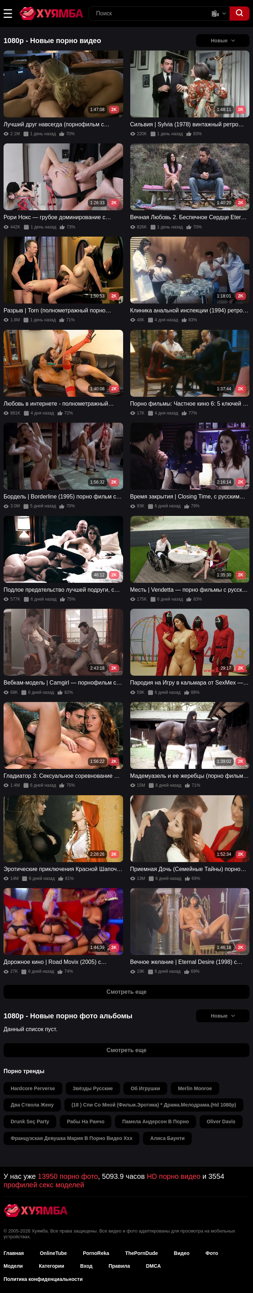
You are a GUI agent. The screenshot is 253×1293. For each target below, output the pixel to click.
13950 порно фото (68, 1176)
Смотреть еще (126, 992)
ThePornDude (141, 1253)
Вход (86, 1266)
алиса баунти (167, 1138)
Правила (119, 1266)
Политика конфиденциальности (43, 1279)
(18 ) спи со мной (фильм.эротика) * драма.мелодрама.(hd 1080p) (154, 1105)
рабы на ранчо (85, 1121)
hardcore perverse (33, 1088)
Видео (182, 1253)
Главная (14, 1253)
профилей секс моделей (44, 1185)
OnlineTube (53, 1253)
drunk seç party (30, 1121)
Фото (212, 1253)
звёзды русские (93, 1088)
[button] (8, 13)
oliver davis (221, 1121)
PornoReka (96, 1253)
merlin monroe (195, 1088)
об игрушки (145, 1088)
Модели (13, 1266)
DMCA (153, 1266)
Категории (51, 1266)
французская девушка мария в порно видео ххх (71, 1138)
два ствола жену (32, 1105)
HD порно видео (173, 1176)
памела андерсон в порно (155, 1121)
